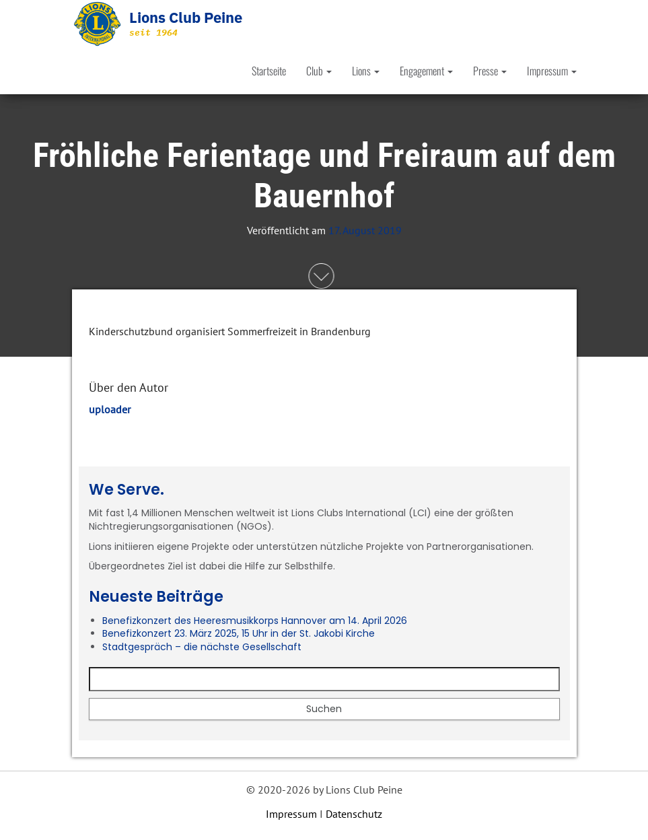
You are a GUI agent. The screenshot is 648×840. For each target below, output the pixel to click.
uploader (110, 409)
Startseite (269, 71)
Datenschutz (354, 813)
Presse (490, 71)
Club (319, 71)
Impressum (552, 71)
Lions (366, 71)
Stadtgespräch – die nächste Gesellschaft (201, 647)
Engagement (426, 71)
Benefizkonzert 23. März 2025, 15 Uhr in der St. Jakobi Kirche (238, 633)
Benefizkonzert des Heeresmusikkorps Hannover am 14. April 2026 (254, 620)
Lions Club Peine (185, 17)
